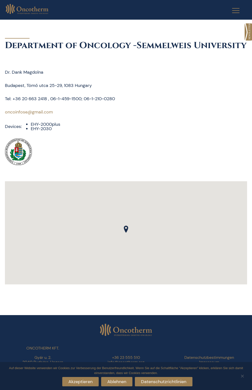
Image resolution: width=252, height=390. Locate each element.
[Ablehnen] (242, 375)
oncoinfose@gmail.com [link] (29, 112)
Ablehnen (116, 382)
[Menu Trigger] (232, 10)
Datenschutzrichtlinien (163, 382)
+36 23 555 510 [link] (126, 357)
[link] (248, 32)
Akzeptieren (80, 382)
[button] (126, 229)
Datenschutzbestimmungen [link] (209, 357)
